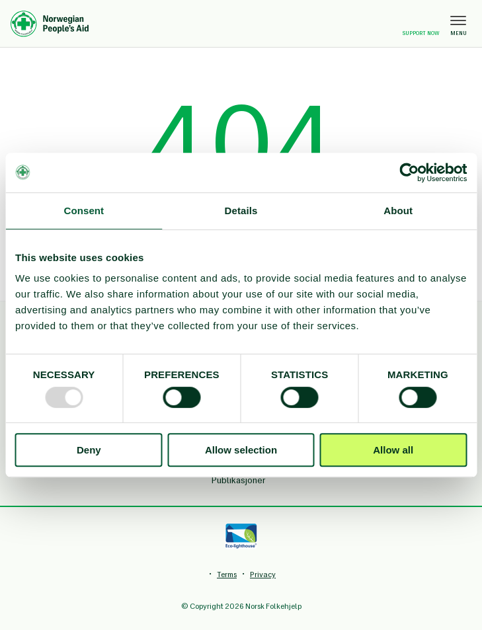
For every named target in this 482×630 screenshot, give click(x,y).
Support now (421, 24)
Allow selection (241, 449)
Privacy (263, 574)
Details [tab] (241, 210)
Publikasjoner (239, 480)
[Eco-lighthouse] (241, 536)
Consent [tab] (83, 210)
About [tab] (398, 210)
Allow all (393, 449)
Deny (89, 449)
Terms (227, 574)
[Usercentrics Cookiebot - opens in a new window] (409, 172)
